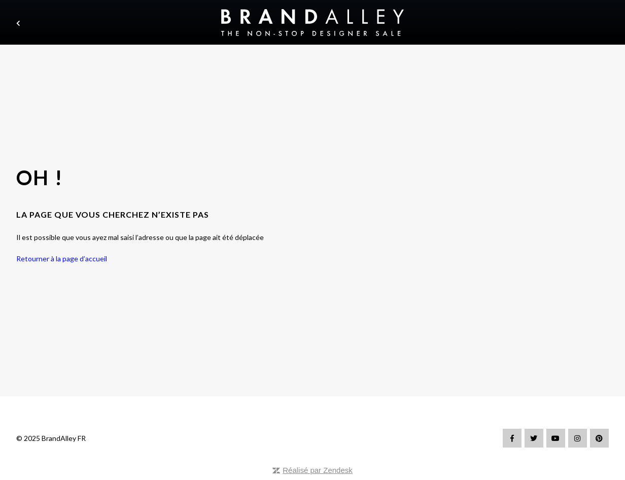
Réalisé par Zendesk (318, 470)
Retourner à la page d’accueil (61, 258)
